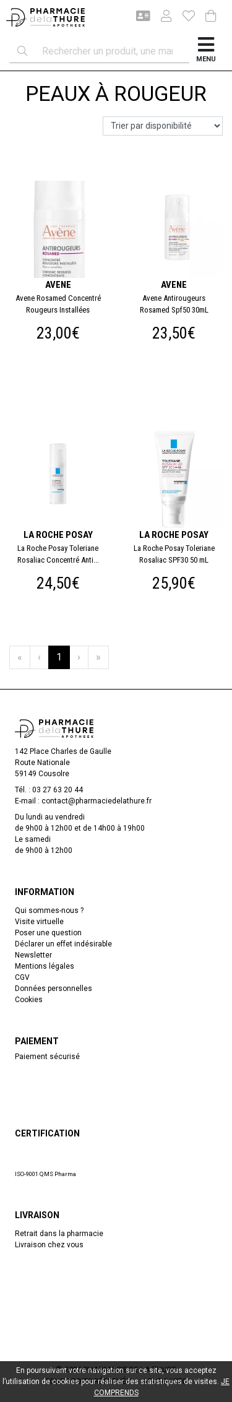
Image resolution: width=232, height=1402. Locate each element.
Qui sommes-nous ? (49, 910)
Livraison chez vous (49, 1244)
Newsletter (33, 955)
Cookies (29, 999)
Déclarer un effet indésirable (63, 944)
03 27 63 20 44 (57, 789)
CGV (22, 977)
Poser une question (48, 932)
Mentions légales (44, 966)
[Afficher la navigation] (206, 51)
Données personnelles (53, 988)
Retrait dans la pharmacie (59, 1233)
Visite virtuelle (39, 921)
